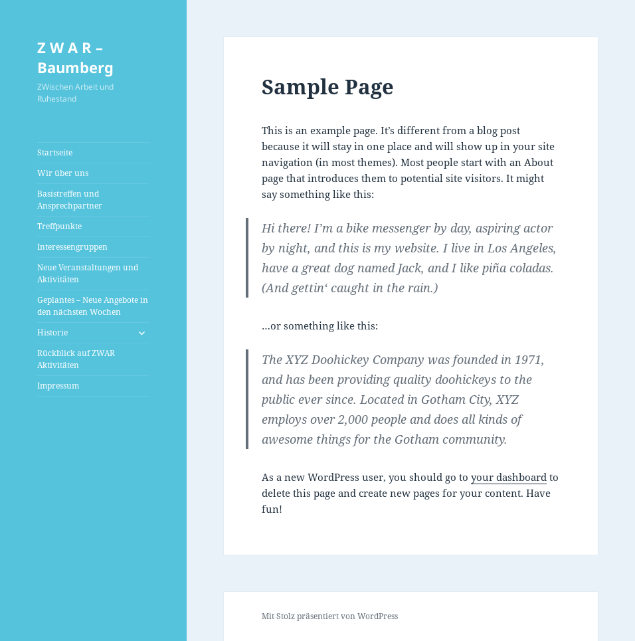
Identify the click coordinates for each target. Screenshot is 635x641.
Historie (52, 332)
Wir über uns (62, 173)
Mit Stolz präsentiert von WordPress (330, 616)
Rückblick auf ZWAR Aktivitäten (76, 359)
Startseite (54, 152)
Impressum (58, 385)
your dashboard (509, 477)
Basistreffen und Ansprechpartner (69, 199)
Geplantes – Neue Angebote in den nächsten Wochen (92, 306)
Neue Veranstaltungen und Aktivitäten (87, 273)
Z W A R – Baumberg (75, 57)
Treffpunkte (59, 226)
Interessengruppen (72, 246)
